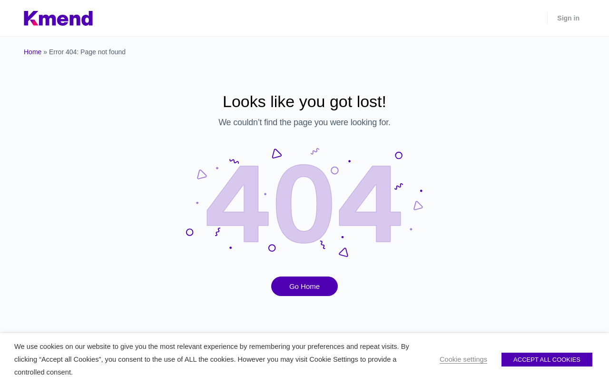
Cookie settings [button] (463, 359)
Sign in (568, 18)
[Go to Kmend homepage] (58, 16)
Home (32, 52)
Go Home (304, 286)
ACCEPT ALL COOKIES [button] (546, 359)
